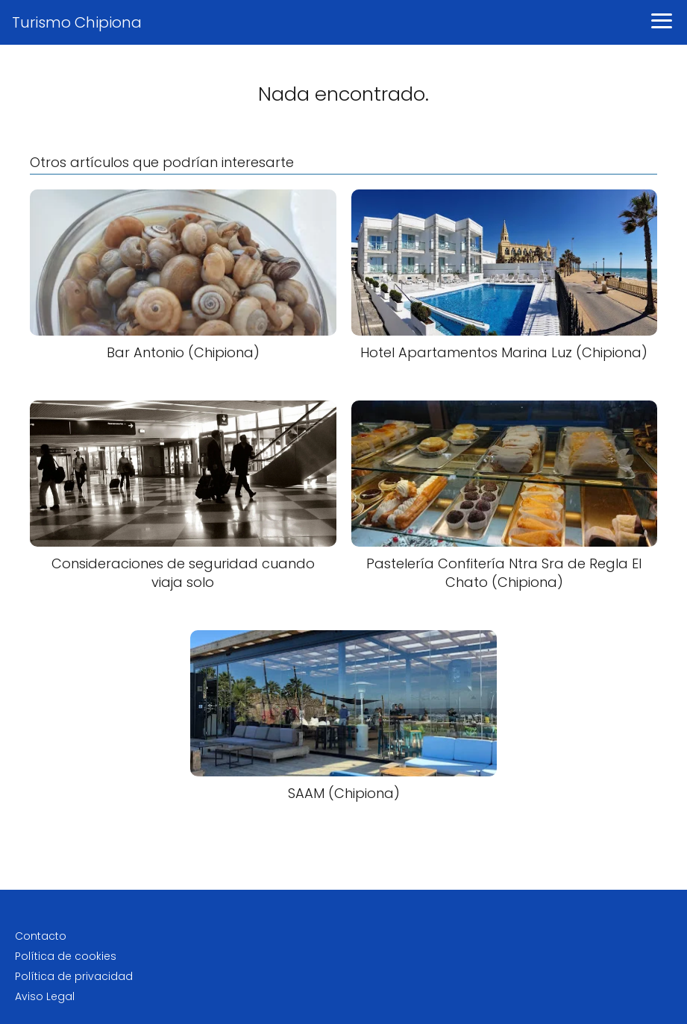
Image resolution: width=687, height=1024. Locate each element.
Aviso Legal (45, 996)
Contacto (40, 936)
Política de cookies (65, 956)
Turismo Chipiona (77, 22)
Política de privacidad (74, 976)
